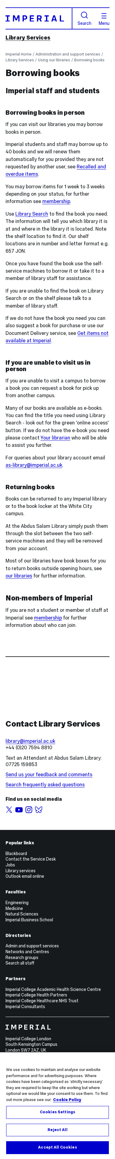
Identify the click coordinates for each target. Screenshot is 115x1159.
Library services (21, 870)
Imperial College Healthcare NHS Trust (42, 1001)
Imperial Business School (29, 920)
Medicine (14, 908)
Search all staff (20, 963)
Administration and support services (68, 54)
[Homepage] (39, 18)
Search (84, 18)
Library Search (31, 214)
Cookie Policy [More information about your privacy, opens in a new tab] (67, 1099)
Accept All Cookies (57, 1147)
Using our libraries (54, 60)
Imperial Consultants (25, 1006)
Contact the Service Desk (31, 859)
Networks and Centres (27, 951)
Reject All (57, 1129)
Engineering (17, 902)
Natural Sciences (22, 914)
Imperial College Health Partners (36, 995)
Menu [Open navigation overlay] (104, 19)
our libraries (19, 576)
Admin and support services (32, 946)
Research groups (22, 957)
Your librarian (55, 438)
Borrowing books (89, 60)
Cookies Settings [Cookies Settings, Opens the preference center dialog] (57, 1112)
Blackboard (16, 853)
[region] (57, 1105)
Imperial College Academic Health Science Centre (53, 989)
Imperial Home (19, 54)
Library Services (28, 37)
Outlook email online (25, 876)
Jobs (10, 865)
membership (56, 201)
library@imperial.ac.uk (30, 741)
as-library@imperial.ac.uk (34, 465)
